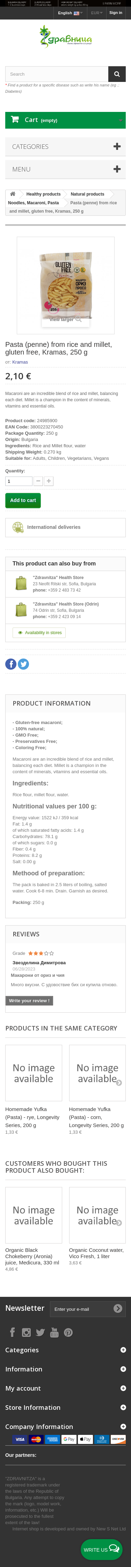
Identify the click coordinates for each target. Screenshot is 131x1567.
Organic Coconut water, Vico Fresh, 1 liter (96, 1253)
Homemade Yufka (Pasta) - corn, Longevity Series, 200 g (96, 1117)
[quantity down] (48, 481)
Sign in (115, 12)
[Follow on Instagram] (26, 1332)
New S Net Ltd (111, 1528)
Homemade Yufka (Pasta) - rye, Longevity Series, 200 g (32, 1117)
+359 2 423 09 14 (64, 616)
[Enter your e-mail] (88, 1309)
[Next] (118, 1082)
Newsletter (24, 1308)
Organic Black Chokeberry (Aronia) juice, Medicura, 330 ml (32, 1256)
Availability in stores (39, 632)
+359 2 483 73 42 (64, 590)
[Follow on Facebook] (12, 1332)
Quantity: (15, 470)
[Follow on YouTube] (54, 1332)
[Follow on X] (40, 1332)
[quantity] (18, 481)
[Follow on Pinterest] (68, 1332)
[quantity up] (38, 481)
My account (23, 1388)
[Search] (117, 74)
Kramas (20, 362)
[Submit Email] (118, 1309)
